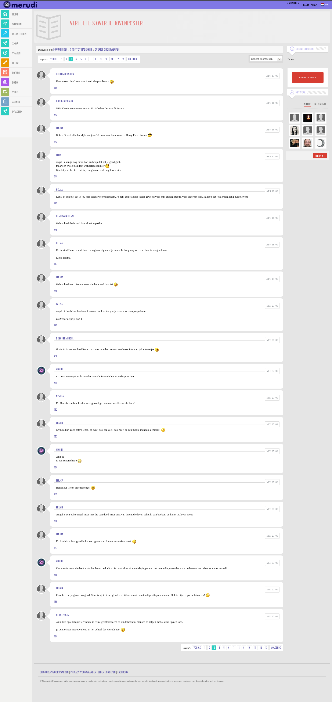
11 (112, 59)
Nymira (60, 396)
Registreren (310, 4)
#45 (55, 203)
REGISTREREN (307, 77)
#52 (55, 409)
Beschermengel (64, 338)
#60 (56, 636)
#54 (55, 467)
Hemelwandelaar (65, 216)
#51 (55, 383)
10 (106, 59)
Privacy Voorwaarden (83, 672)
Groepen (111, 672)
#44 (55, 176)
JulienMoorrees (65, 74)
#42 (55, 114)
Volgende (133, 59)
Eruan (59, 422)
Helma (59, 189)
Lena (58, 154)
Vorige (54, 59)
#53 (55, 436)
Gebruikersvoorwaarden (54, 672)
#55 (55, 494)
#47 (55, 264)
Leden (101, 672)
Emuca (59, 128)
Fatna (59, 304)
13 (123, 59)
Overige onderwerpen (107, 49)
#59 (55, 601)
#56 (55, 521)
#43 (55, 141)
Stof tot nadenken (81, 49)
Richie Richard (64, 101)
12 (118, 59)
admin (59, 369)
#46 (55, 229)
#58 (55, 574)
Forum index (60, 49)
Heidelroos (62, 614)
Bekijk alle (320, 156)
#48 (55, 291)
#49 (55, 325)
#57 (55, 548)
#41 (55, 88)
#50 (55, 356)
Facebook (123, 672)
